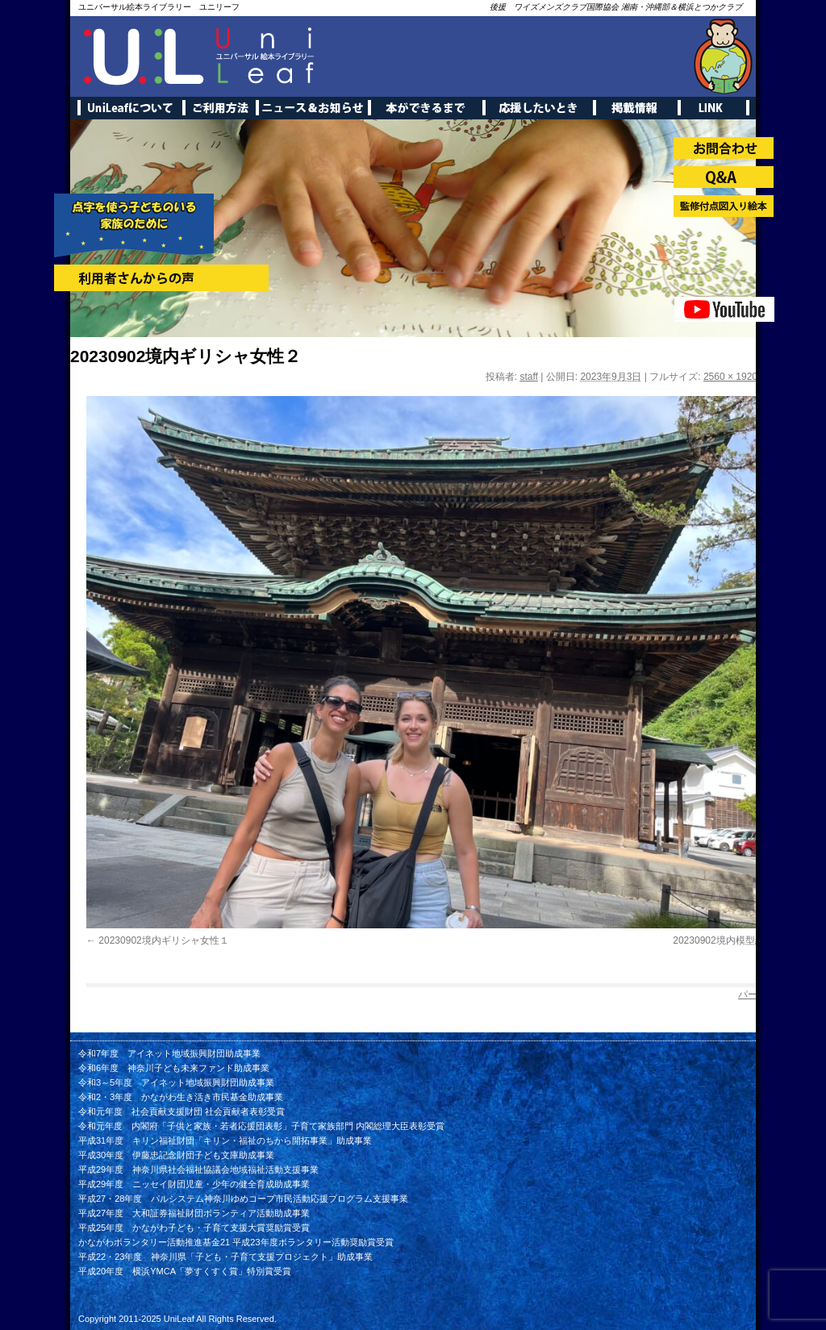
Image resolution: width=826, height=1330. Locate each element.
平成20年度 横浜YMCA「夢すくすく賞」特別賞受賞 (184, 1271)
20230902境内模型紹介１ (728, 940)
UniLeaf (179, 1319)
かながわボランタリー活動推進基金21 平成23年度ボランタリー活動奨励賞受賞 (236, 1242)
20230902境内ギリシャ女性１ (163, 940)
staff (528, 376)
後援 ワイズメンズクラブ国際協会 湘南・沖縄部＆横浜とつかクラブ (616, 6)
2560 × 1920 (730, 376)
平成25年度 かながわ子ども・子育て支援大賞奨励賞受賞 (194, 1227)
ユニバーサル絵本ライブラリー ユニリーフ (159, 6)
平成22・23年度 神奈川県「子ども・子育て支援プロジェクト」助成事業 (225, 1256)
